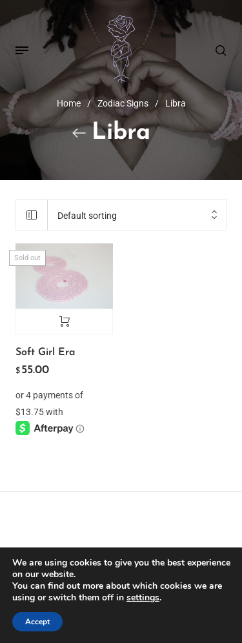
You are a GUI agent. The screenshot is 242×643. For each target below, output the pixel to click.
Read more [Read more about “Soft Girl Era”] (64, 321)
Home (69, 103)
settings (142, 598)
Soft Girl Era (45, 352)
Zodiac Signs (122, 103)
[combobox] (137, 216)
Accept (37, 622)
